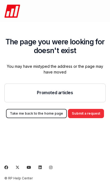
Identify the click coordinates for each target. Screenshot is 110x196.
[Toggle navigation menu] (102, 11)
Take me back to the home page (36, 113)
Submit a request (86, 113)
